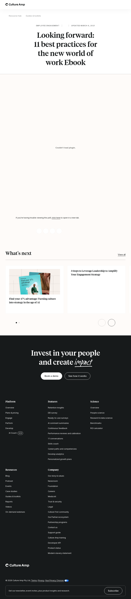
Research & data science (101, 418)
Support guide (54, 532)
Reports (9, 501)
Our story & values (56, 476)
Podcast (9, 481)
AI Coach (11, 433)
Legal (50, 507)
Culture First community (58, 512)
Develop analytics (56, 454)
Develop (9, 428)
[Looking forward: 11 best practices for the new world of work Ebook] (65, 147)
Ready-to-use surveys (58, 418)
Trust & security (55, 501)
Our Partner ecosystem (58, 517)
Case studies (11, 491)
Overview (9, 408)
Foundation (53, 486)
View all (122, 254)
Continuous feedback (57, 428)
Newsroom (53, 481)
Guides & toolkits (33, 16)
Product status (54, 548)
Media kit (52, 496)
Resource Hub (15, 16)
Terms (34, 580)
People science (97, 413)
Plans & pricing (11, 413)
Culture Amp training (57, 538)
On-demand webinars (15, 512)
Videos (8, 507)
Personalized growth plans (60, 459)
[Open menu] (123, 4)
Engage (8, 418)
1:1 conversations (55, 438)
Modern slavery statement (59, 553)
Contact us (52, 527)
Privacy (41, 580)
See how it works (77, 376)
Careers (51, 491)
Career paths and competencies (62, 449)
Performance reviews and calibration (64, 433)
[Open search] (115, 4)
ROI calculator (96, 428)
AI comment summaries (58, 423)
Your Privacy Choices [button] (54, 580)
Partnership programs (57, 522)
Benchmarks (95, 423)
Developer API (54, 543)
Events (8, 486)
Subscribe (113, 590)
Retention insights (56, 408)
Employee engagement (47, 26)
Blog (7, 476)
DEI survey (52, 413)
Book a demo (51, 376)
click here (56, 218)
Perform (9, 423)
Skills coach (53, 444)
